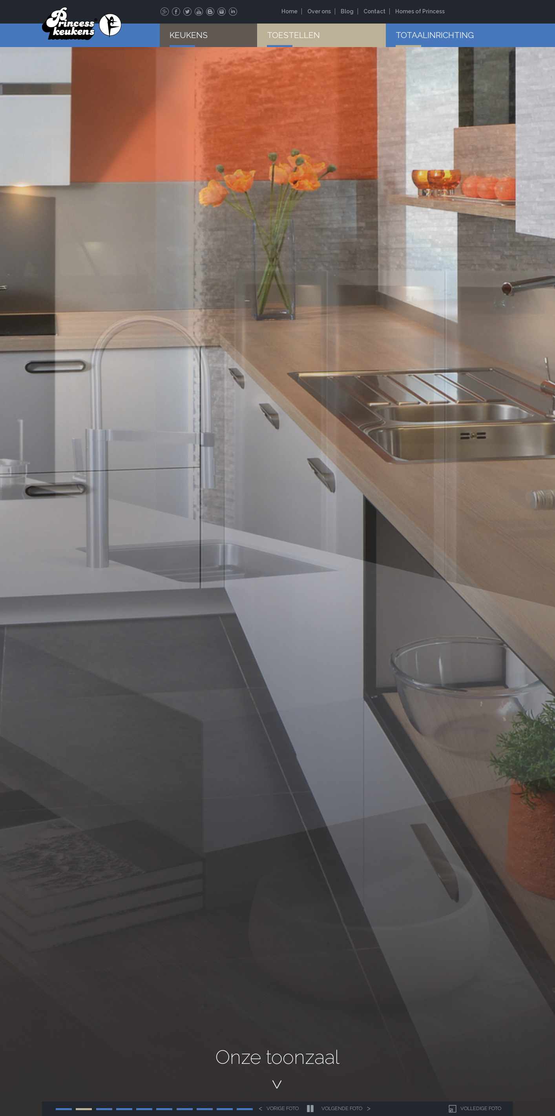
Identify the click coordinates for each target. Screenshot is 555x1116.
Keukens (189, 35)
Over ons (319, 11)
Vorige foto (279, 1108)
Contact (374, 11)
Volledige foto (474, 1108)
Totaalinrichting (435, 35)
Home (289, 11)
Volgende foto (346, 1108)
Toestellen (293, 35)
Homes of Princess (420, 11)
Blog (347, 11)
